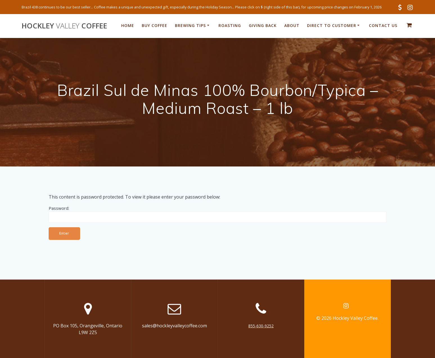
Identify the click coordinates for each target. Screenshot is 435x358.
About (291, 25)
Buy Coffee (154, 25)
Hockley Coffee (64, 26)
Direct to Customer (331, 25)
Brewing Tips (190, 25)
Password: (218, 214)
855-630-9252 (261, 325)
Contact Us (383, 25)
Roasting (229, 25)
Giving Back (263, 25)
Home (127, 25)
